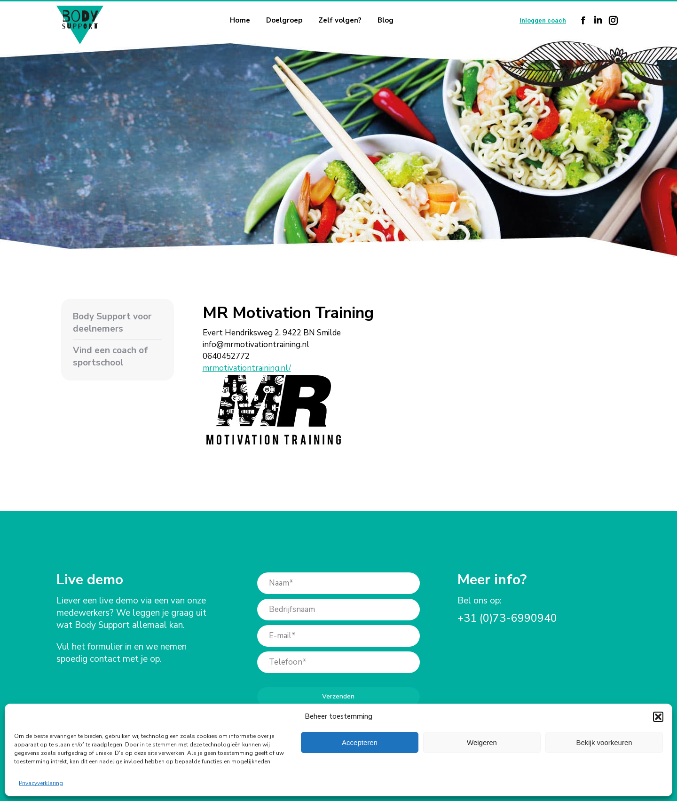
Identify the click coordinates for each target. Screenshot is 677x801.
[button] (658, 717)
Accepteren (360, 742)
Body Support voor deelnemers (112, 322)
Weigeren (482, 742)
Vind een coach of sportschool (110, 356)
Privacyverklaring (41, 783)
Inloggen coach (543, 20)
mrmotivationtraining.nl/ (247, 368)
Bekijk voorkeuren (604, 742)
